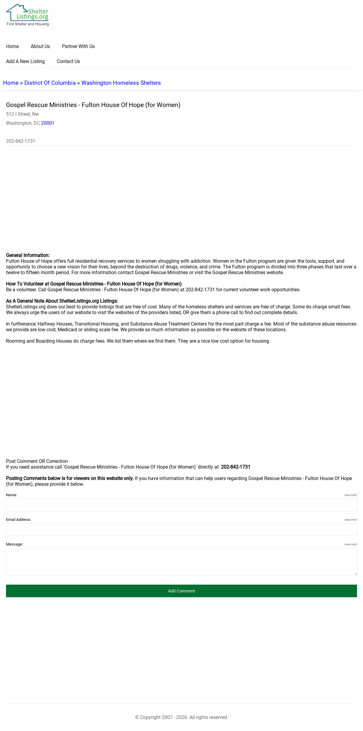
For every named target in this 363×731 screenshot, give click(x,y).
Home (11, 82)
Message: (181, 544)
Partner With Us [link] (78, 46)
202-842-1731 (20, 141)
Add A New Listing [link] (25, 61)
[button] (181, 591)
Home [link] (12, 46)
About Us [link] (40, 46)
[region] (181, 203)
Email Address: (181, 519)
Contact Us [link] (68, 61)
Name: (181, 495)
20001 (48, 123)
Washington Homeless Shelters (121, 82)
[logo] (27, 15)
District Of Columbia (50, 82)
